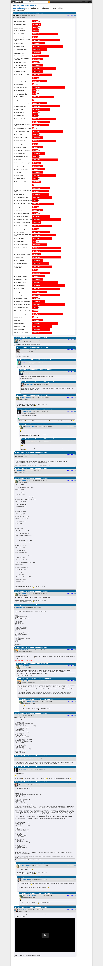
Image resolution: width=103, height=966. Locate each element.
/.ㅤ (25, 372)
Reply (72, 15)
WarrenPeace (19, 454)
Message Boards (19, 5)
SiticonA (18, 715)
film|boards (16, 1)
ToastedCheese (24, 649)
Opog (15, 15)
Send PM (68, 15)
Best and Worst (19, 8)
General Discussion (30, 5)
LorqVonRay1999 (20, 758)
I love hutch (30, 384)
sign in (83, 1)
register (89, 1)
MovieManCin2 (27, 411)
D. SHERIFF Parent (27, 397)
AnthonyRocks (20, 470)
